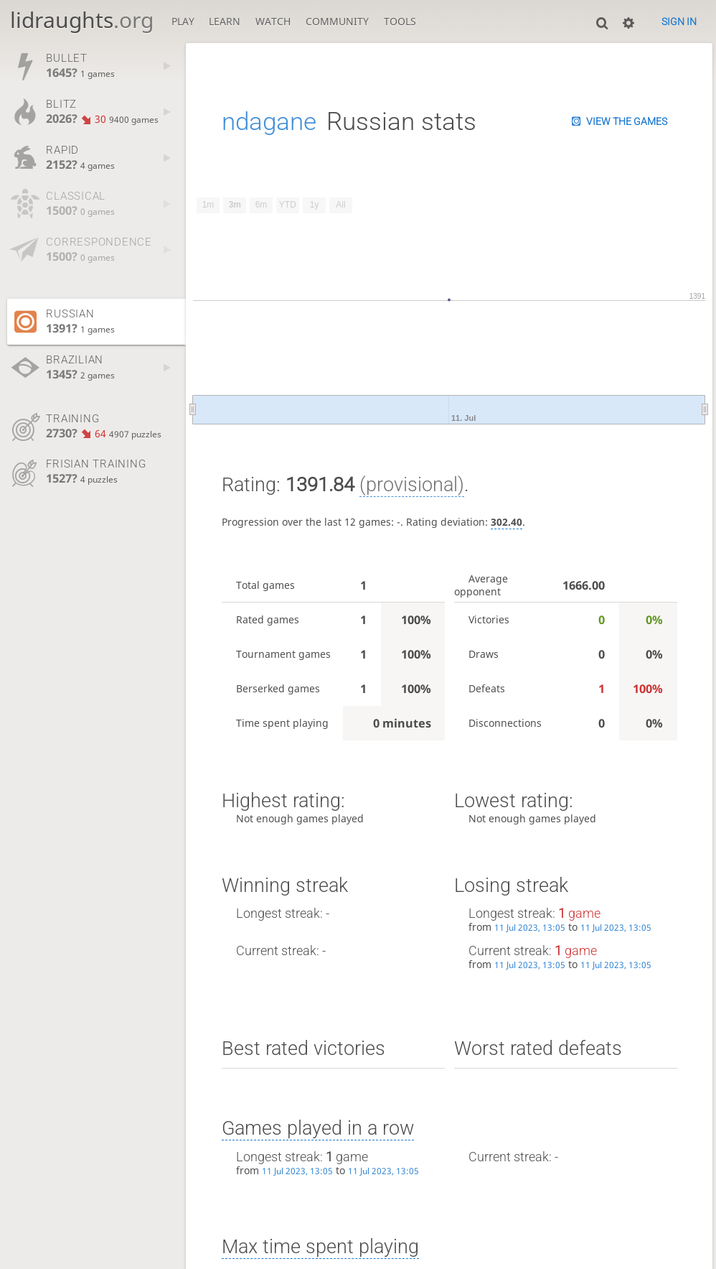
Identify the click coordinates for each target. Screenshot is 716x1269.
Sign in (679, 21)
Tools (400, 21)
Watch (273, 21)
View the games (626, 121)
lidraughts (82, 19)
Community (337, 21)
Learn (224, 21)
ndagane (269, 121)
